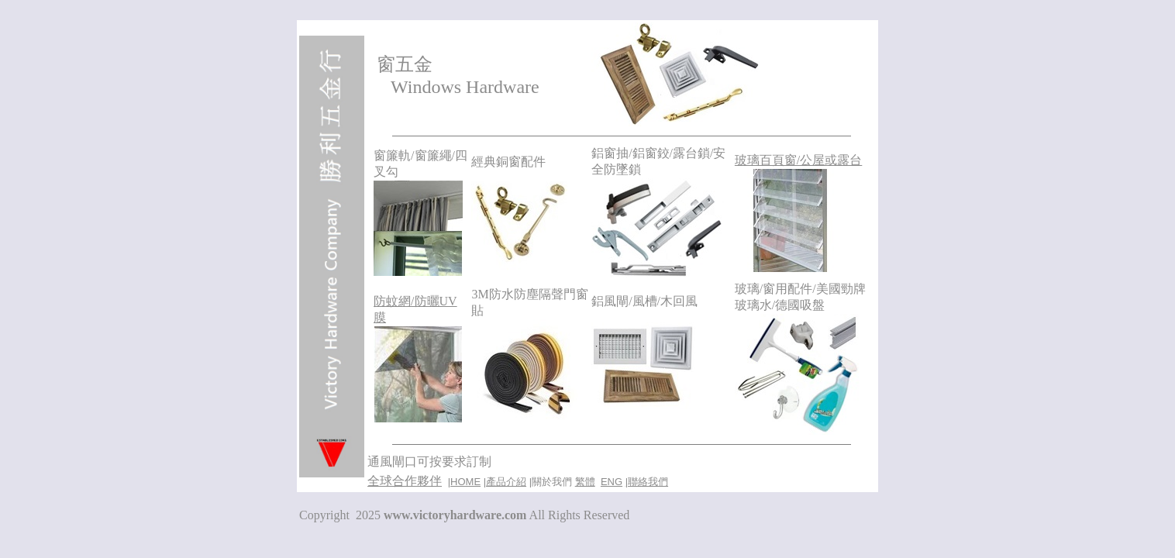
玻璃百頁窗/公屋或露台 (798, 160)
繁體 (585, 481)
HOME (465, 481)
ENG (611, 481)
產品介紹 (506, 481)
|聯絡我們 (646, 481)
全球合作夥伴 (404, 480)
